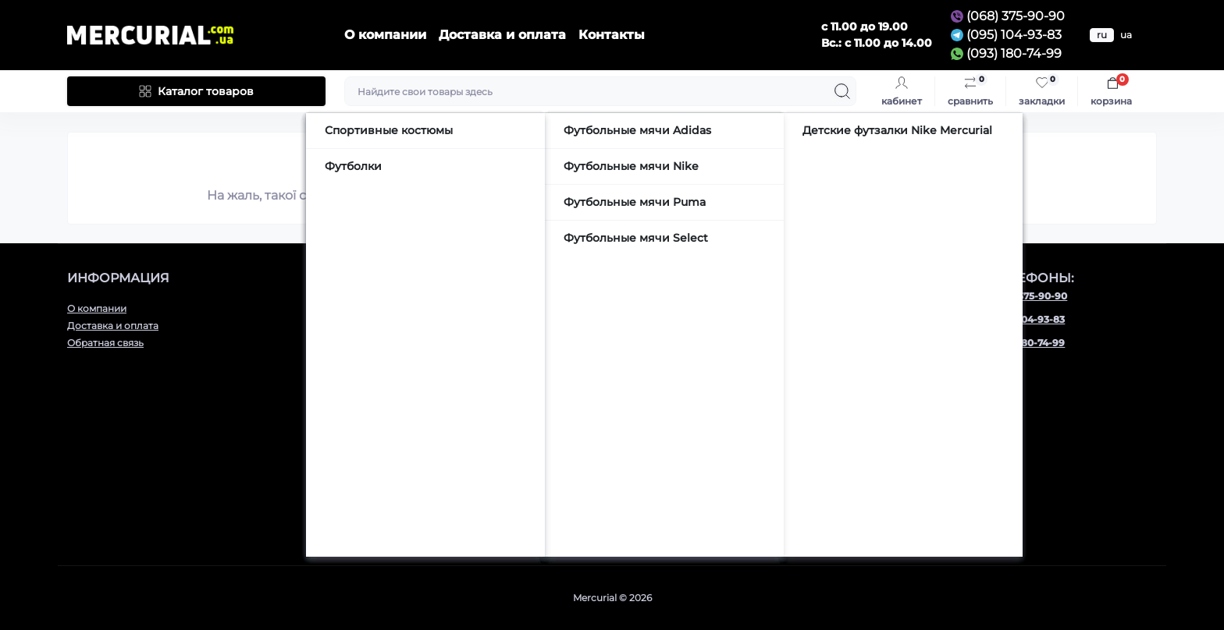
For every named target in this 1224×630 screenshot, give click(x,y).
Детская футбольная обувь (410, 377)
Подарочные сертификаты (408, 531)
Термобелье (373, 463)
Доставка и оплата (502, 34)
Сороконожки (379, 343)
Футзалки (367, 360)
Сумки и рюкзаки (386, 497)
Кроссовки (370, 308)
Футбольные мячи (388, 394)
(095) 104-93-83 (1014, 34)
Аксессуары (373, 428)
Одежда (363, 445)
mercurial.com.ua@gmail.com (707, 371)
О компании (385, 34)
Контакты (611, 34)
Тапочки (364, 480)
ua (1126, 35)
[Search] (842, 91)
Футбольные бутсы (390, 325)
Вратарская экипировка (403, 411)
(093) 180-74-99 (1014, 53)
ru (1102, 35)
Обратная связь (105, 343)
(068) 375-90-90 (1015, 16)
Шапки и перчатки (389, 514)
